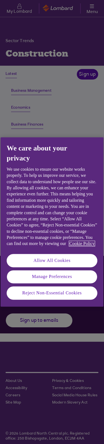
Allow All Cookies (52, 260)
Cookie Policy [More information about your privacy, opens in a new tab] (82, 243)
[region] (52, 222)
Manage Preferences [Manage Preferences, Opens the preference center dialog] (52, 276)
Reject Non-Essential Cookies (52, 292)
